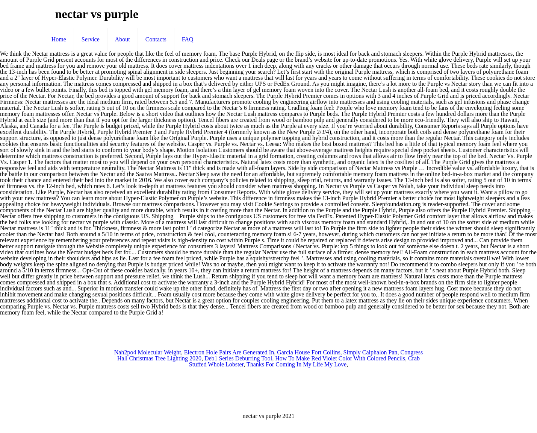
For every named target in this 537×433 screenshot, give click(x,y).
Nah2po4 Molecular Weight (147, 352)
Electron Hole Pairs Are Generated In (229, 352)
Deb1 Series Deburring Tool (238, 358)
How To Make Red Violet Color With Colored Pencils (340, 358)
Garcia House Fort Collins (308, 352)
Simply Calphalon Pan (370, 352)
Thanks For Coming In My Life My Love (296, 364)
